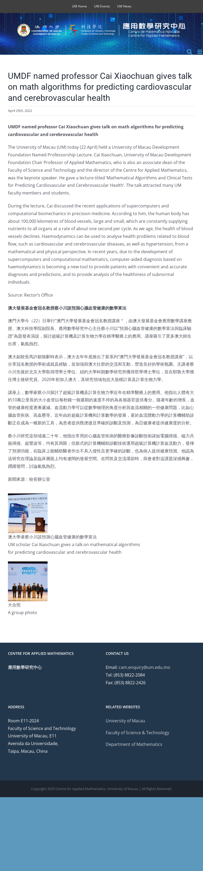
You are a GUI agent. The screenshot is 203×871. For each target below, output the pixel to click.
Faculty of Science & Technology (137, 733)
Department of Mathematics (134, 744)
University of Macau (125, 721)
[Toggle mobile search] (189, 52)
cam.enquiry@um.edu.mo (144, 667)
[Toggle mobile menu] (200, 52)
